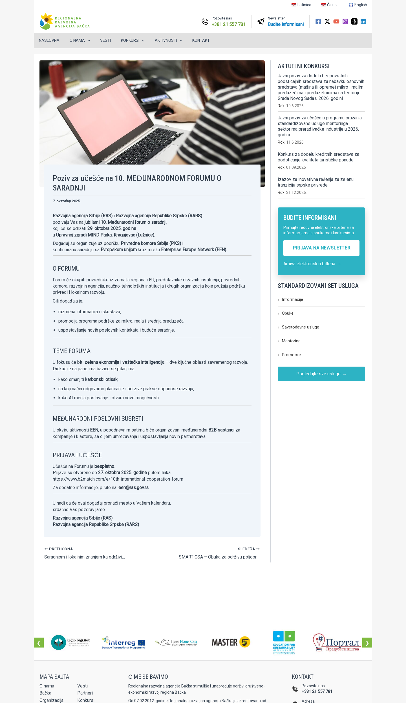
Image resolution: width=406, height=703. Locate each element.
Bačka (45, 693)
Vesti (99, 40)
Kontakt (188, 40)
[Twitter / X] (327, 21)
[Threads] (354, 21)
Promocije (289, 354)
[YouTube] (336, 21)
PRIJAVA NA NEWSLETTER (321, 248)
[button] (84, 40)
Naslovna (48, 40)
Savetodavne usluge (298, 327)
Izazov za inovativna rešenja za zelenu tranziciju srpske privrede (316, 182)
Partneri (85, 693)
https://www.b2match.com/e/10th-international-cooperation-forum (118, 479)
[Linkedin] (363, 21)
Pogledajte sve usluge (321, 374)
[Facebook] (318, 21)
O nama (76, 40)
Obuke (286, 313)
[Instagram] (345, 21)
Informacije (290, 299)
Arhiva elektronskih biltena (312, 263)
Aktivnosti (158, 40)
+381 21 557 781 (317, 691)
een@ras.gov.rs (133, 487)
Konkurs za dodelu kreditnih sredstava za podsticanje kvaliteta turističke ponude (318, 157)
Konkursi (124, 40)
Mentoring (289, 341)
